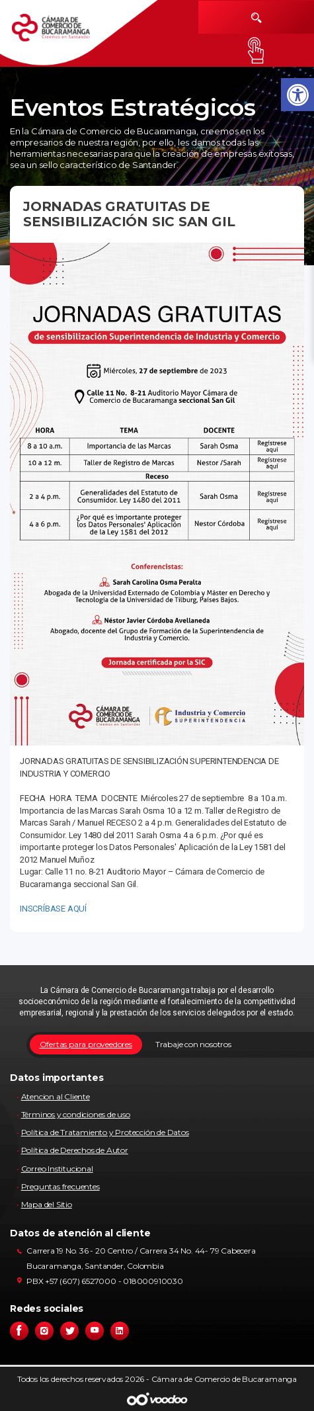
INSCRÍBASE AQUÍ (53, 909)
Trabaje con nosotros (193, 1044)
